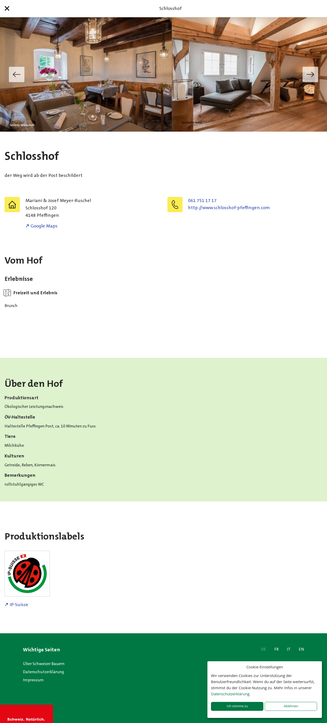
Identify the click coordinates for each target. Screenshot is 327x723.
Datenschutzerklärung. (230, 693)
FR (276, 649)
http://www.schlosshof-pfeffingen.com (229, 208)
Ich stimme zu (237, 706)
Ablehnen (291, 706)
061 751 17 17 (202, 200)
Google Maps (44, 226)
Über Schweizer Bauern (43, 663)
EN (301, 649)
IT (289, 649)
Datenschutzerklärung (43, 671)
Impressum (33, 680)
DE (263, 649)
